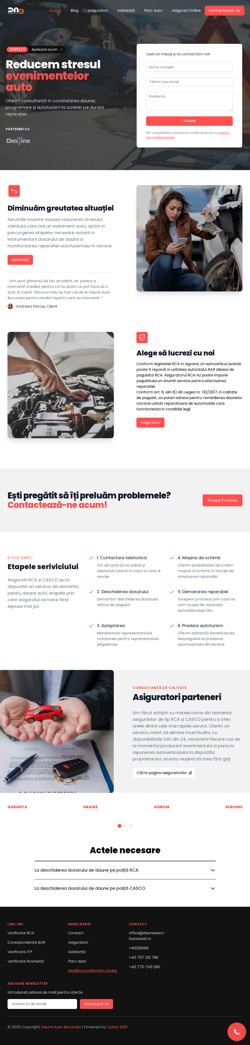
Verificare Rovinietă (26, 961)
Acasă (55, 10)
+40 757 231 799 (143, 957)
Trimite (189, 120)
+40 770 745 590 (144, 967)
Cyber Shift (117, 1027)
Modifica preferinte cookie (92, 970)
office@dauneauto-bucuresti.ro (147, 935)
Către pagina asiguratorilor (164, 773)
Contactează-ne (224, 10)
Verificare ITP (20, 952)
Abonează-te (96, 1004)
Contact (76, 933)
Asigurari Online (186, 10)
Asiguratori (98, 10)
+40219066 (139, 948)
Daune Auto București (61, 1027)
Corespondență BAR (26, 942)
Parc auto (77, 961)
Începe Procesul (223, 500)
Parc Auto (153, 10)
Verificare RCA (21, 933)
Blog (74, 10)
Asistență (126, 10)
